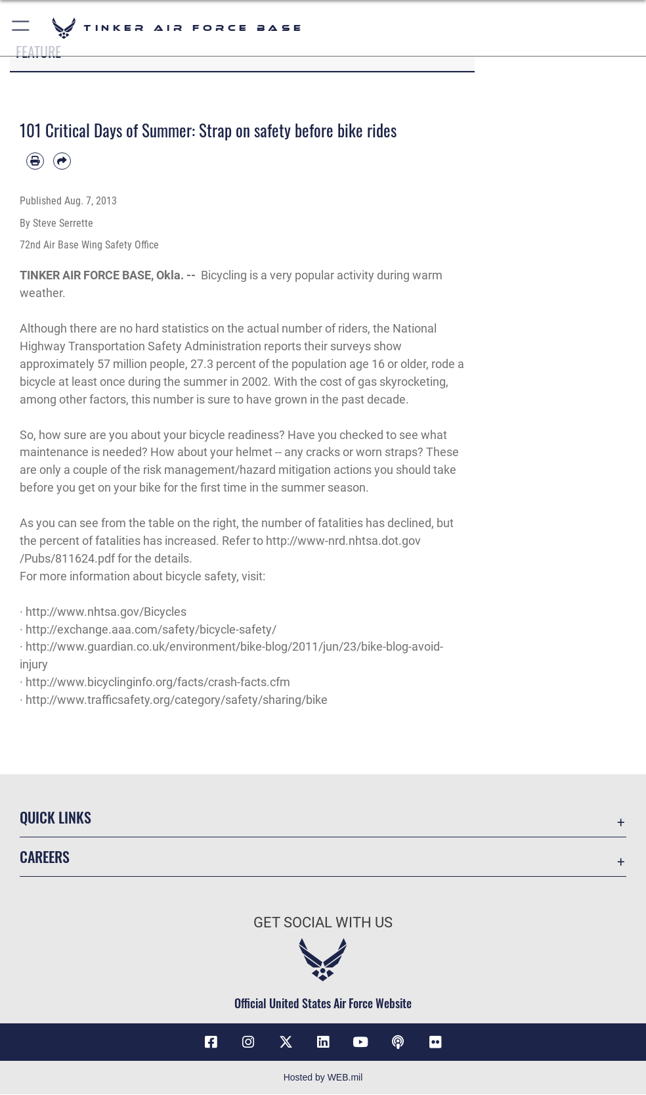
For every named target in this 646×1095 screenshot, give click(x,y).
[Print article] (35, 161)
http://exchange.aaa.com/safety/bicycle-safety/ (151, 629)
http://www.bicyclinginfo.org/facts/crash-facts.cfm (158, 682)
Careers (45, 856)
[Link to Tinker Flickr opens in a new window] (435, 1042)
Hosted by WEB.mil (323, 1078)
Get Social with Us (323, 922)
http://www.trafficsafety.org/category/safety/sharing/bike (177, 700)
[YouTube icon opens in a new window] (360, 1042)
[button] (21, 28)
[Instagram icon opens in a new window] (248, 1042)
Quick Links (55, 816)
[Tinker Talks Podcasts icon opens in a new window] (398, 1042)
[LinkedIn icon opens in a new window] (323, 1042)
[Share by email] (62, 161)
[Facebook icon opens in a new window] (211, 1042)
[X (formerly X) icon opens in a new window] (285, 1042)
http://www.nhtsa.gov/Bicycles (106, 611)
